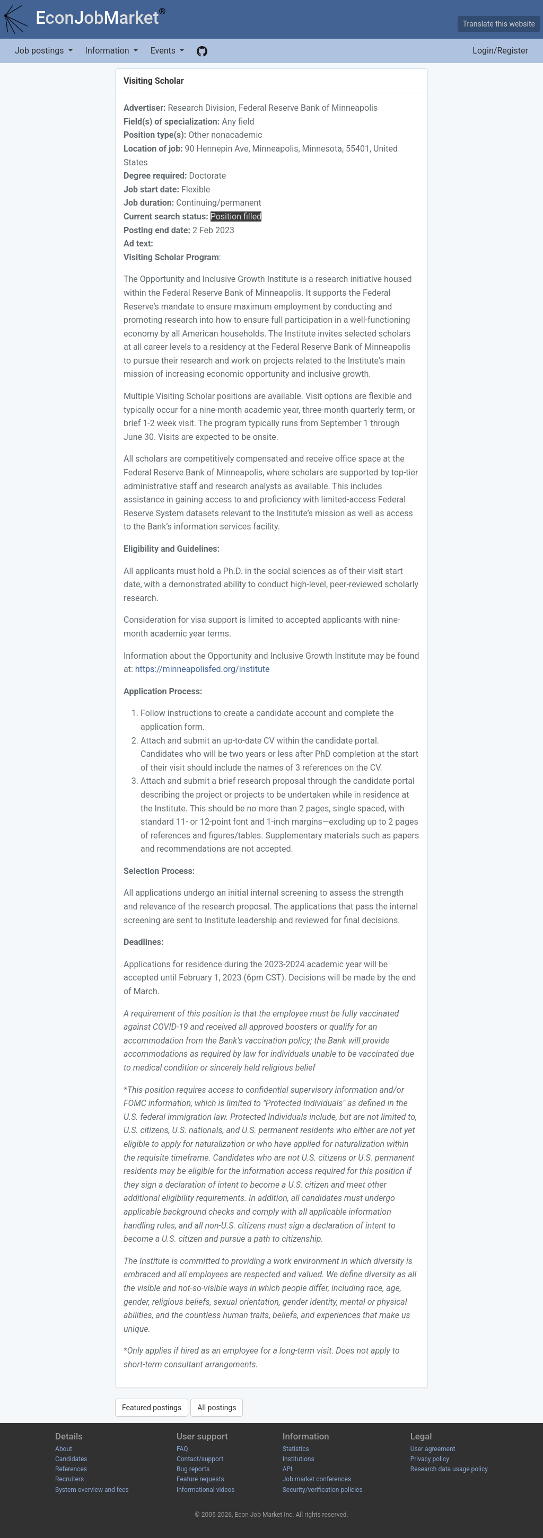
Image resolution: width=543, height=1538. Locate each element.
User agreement (433, 1449)
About (63, 1449)
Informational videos (206, 1489)
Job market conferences (317, 1479)
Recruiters (69, 1479)
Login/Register (500, 51)
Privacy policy (429, 1459)
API (288, 1469)
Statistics (296, 1449)
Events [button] (164, 51)
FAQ (182, 1449)
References (71, 1469)
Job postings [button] (40, 51)
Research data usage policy (449, 1469)
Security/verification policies (323, 1489)
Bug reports (193, 1469)
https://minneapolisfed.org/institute (202, 669)
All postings (216, 1407)
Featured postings (151, 1407)
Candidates (71, 1459)
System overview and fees (92, 1489)
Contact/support (200, 1459)
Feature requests (200, 1479)
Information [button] (108, 51)
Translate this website (499, 24)
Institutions (298, 1459)
